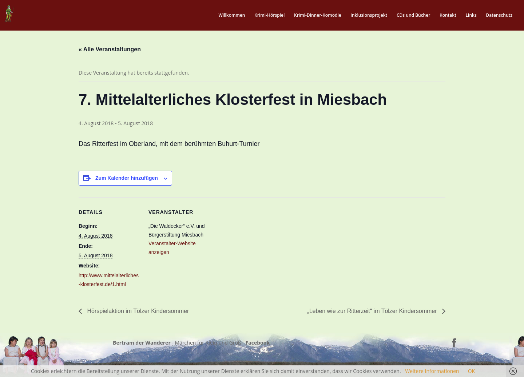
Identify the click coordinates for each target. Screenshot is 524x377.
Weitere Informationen (432, 371)
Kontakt (448, 15)
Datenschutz (499, 15)
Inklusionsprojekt (368, 15)
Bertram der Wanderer (142, 342)
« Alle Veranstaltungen (110, 49)
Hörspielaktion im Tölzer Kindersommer (137, 311)
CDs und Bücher (413, 15)
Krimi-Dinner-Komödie (317, 15)
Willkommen (231, 15)
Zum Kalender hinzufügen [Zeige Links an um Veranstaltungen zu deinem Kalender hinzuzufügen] (126, 178)
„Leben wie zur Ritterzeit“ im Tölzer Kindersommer (372, 311)
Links (471, 15)
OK (471, 371)
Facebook (258, 342)
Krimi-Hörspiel (269, 15)
